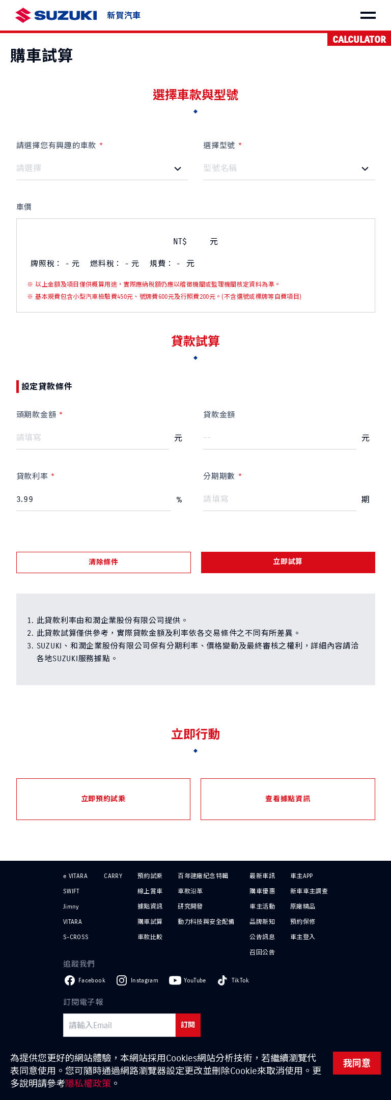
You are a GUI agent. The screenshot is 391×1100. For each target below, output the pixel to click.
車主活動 (261, 906)
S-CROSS (76, 937)
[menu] (368, 15)
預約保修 (302, 921)
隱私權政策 (88, 1083)
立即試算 (288, 561)
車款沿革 (190, 891)
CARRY (113, 876)
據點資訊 (149, 906)
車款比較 (149, 937)
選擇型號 (219, 145)
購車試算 (149, 921)
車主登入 (302, 937)
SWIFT (71, 891)
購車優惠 (261, 891)
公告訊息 (261, 937)
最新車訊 (261, 876)
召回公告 (261, 952)
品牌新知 (261, 921)
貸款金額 (219, 414)
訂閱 (188, 1025)
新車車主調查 (309, 891)
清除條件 (104, 562)
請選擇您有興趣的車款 (56, 145)
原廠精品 (302, 906)
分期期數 (219, 476)
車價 (24, 207)
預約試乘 (149, 876)
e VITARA (75, 876)
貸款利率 (32, 476)
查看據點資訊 (287, 799)
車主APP (301, 876)
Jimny (71, 906)
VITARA (72, 921)
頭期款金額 (36, 414)
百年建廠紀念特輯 (203, 876)
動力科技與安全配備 (206, 921)
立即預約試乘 (103, 799)
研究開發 (190, 906)
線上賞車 (149, 891)
